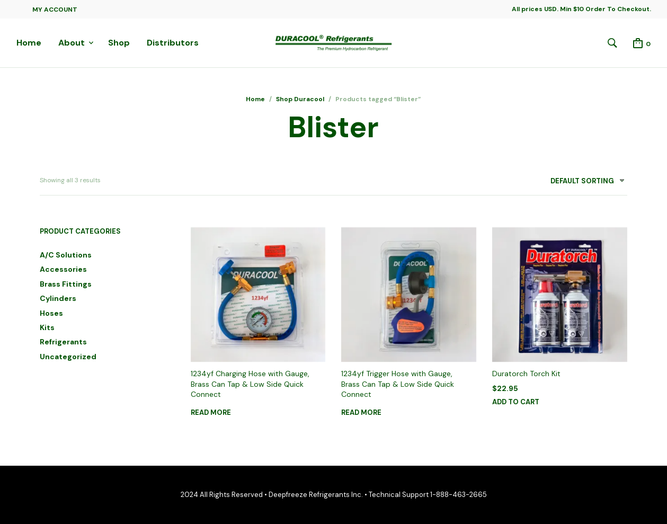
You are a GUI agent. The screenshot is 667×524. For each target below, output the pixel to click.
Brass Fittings (66, 284)
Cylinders (58, 298)
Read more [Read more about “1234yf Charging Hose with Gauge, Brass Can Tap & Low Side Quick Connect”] (211, 412)
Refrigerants (63, 342)
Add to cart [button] (515, 401)
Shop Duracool (300, 99)
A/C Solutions (66, 255)
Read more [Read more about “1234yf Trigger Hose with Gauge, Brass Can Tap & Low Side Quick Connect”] (361, 412)
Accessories (63, 269)
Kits (47, 327)
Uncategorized (68, 356)
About (71, 42)
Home (28, 42)
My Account (54, 9)
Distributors (173, 42)
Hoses (51, 313)
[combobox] (583, 183)
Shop (119, 42)
